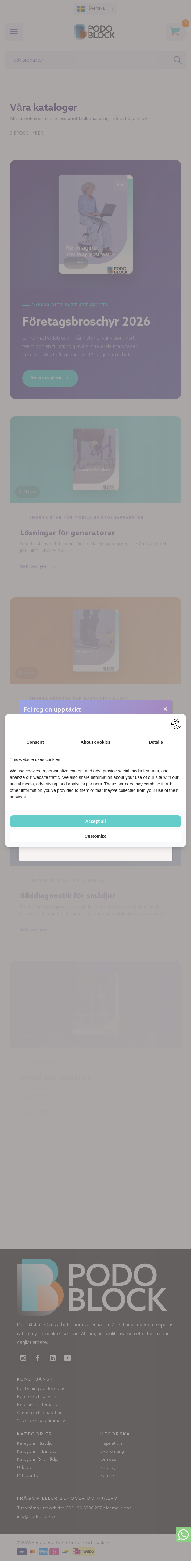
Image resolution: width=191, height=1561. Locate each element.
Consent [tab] (35, 742)
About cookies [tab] (95, 742)
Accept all (95, 821)
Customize (95, 836)
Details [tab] (156, 742)
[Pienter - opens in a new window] (176, 724)
